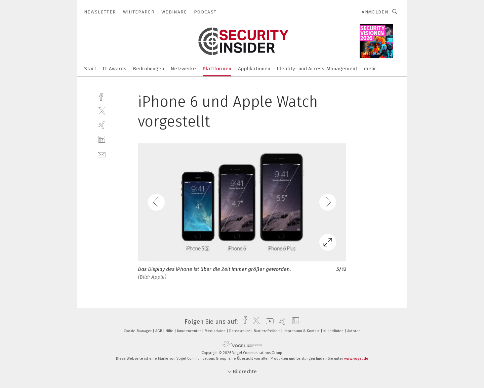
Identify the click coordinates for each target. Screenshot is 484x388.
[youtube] (268, 321)
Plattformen (217, 69)
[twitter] (101, 110)
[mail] (101, 154)
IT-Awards (114, 69)
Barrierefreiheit (267, 331)
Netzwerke (183, 69)
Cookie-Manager (138, 331)
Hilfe (170, 331)
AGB (159, 331)
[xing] (101, 125)
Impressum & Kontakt (302, 331)
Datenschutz (240, 331)
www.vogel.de (356, 358)
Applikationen (254, 69)
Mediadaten (216, 331)
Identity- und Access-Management (317, 69)
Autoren (354, 331)
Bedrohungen (148, 69)
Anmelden (375, 12)
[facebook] (101, 96)
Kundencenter (189, 331)
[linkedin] (101, 139)
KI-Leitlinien (334, 331)
